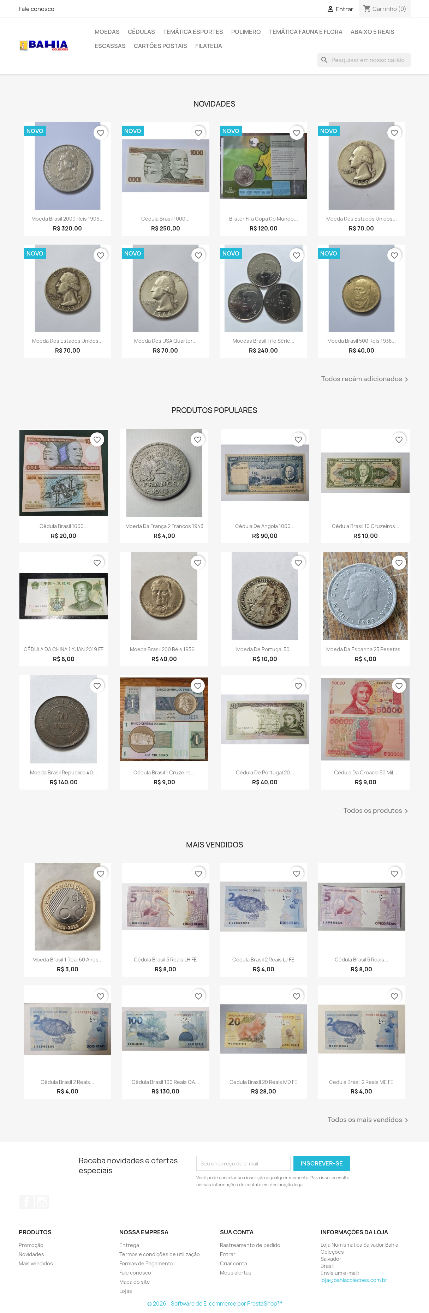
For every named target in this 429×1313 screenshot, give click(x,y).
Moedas (107, 32)
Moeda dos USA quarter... (165, 340)
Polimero (246, 32)
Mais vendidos (36, 1263)
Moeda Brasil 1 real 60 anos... (67, 959)
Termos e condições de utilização (159, 1254)
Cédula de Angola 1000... (265, 526)
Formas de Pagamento (146, 1263)
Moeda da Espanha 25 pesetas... (365, 649)
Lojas (125, 1291)
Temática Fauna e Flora (305, 32)
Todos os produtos (377, 811)
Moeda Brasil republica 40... (63, 772)
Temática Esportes (193, 32)
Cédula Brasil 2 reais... (67, 1082)
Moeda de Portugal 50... (265, 649)
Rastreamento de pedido (250, 1245)
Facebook (26, 1202)
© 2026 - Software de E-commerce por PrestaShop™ (214, 1303)
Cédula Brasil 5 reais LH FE (165, 959)
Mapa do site (134, 1281)
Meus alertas (235, 1272)
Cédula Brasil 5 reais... (361, 959)
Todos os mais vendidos (369, 1120)
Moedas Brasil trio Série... (263, 340)
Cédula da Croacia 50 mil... (365, 772)
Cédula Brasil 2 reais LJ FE (263, 959)
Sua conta (237, 1232)
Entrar (228, 1254)
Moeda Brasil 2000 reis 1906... (67, 218)
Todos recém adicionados (366, 379)
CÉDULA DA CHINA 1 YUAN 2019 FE (64, 649)
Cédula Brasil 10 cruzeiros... (365, 526)
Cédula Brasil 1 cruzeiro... (164, 772)
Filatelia (208, 46)
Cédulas (141, 32)
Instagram (42, 1202)
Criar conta (233, 1263)
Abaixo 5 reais (372, 32)
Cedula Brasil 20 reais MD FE (264, 1082)
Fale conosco (36, 9)
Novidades (31, 1254)
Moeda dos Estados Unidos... (361, 218)
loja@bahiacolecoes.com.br (354, 1280)
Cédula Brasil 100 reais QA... (165, 1082)
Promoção (31, 1245)
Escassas (110, 46)
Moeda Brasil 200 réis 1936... (164, 649)
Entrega (129, 1245)
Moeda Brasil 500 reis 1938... (361, 340)
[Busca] (364, 60)
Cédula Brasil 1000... (165, 218)
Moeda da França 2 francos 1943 (164, 526)
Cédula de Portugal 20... (265, 772)
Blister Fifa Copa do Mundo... (263, 218)
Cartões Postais (160, 46)
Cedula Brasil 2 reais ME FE (361, 1082)
